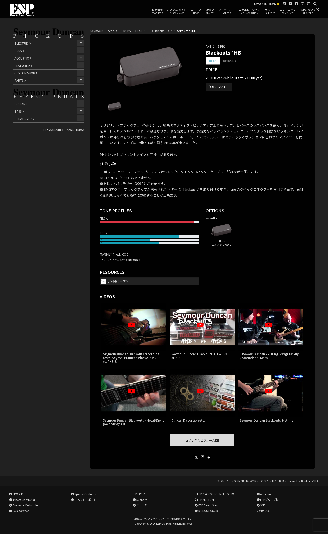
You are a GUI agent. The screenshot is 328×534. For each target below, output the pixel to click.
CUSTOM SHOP (25, 73)
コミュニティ (288, 11)
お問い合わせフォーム (202, 440)
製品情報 (157, 11)
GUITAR (21, 104)
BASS (19, 51)
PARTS (20, 80)
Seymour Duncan (102, 31)
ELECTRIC (22, 43)
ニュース (196, 11)
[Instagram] (202, 457)
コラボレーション (249, 11)
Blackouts (162, 31)
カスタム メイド (177, 11)
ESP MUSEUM (205, 500)
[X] (196, 457)
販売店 (210, 11)
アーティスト (226, 11)
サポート (270, 11)
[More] (208, 457)
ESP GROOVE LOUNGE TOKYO (215, 494)
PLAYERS (140, 494)
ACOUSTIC (22, 58)
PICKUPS (125, 31)
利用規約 (264, 511)
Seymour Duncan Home (63, 129)
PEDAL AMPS (24, 119)
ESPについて (308, 11)
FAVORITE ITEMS (267, 3)
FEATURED (23, 66)
